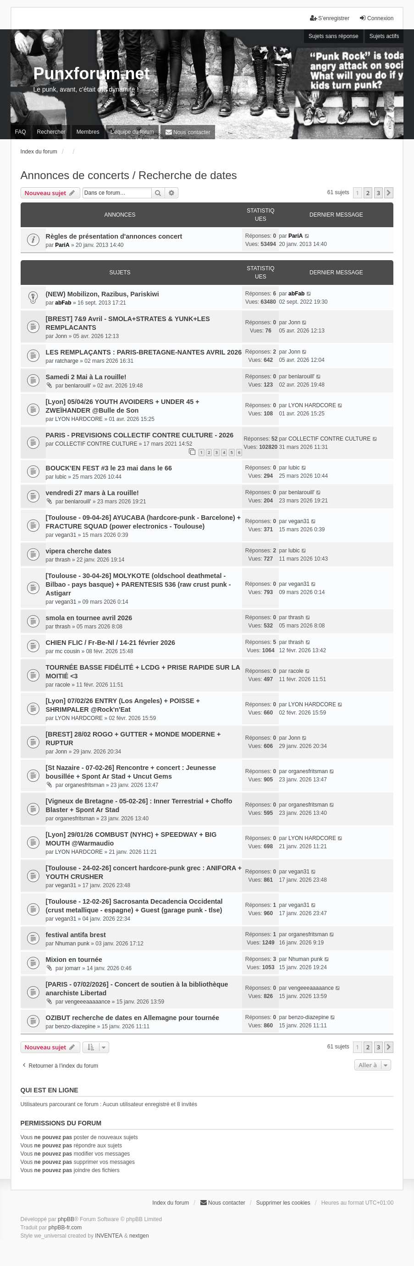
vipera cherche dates (78, 551)
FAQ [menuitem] (20, 132)
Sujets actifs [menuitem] (384, 36)
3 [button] (378, 193)
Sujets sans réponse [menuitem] (334, 36)
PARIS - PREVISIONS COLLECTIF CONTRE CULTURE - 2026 (140, 435)
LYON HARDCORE (79, 419)
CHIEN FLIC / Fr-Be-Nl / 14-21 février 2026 (110, 642)
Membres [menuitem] (88, 132)
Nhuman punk (72, 943)
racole (62, 685)
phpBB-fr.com (65, 1227)
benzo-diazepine (75, 1026)
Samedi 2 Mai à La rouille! (86, 377)
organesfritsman (85, 785)
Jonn (61, 336)
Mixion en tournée (74, 959)
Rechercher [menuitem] (51, 132)
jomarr (73, 968)
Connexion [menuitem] (376, 18)
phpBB (66, 1219)
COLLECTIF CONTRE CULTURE (96, 444)
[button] (388, 192)
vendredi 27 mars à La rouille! (92, 493)
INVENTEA (108, 1236)
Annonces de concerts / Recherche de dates (129, 175)
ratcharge (66, 361)
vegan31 (65, 535)
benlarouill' (78, 385)
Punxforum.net (91, 73)
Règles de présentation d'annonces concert (114, 236)
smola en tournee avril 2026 (89, 618)
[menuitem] (187, 132)
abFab (63, 303)
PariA (62, 245)
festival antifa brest (76, 935)
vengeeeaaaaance (87, 1002)
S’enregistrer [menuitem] (329, 18)
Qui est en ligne (49, 1090)
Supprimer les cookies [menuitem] (283, 1203)
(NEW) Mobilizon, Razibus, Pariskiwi (102, 294)
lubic (60, 477)
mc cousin (67, 651)
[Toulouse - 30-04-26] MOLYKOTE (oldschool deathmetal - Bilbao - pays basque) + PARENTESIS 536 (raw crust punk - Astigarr (138, 584)
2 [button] (368, 193)
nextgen (139, 1236)
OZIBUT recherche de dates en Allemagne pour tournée (133, 1017)
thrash (62, 560)
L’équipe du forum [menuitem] (132, 132)
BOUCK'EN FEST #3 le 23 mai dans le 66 (109, 468)
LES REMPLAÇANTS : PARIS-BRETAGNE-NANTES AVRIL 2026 (144, 352)
